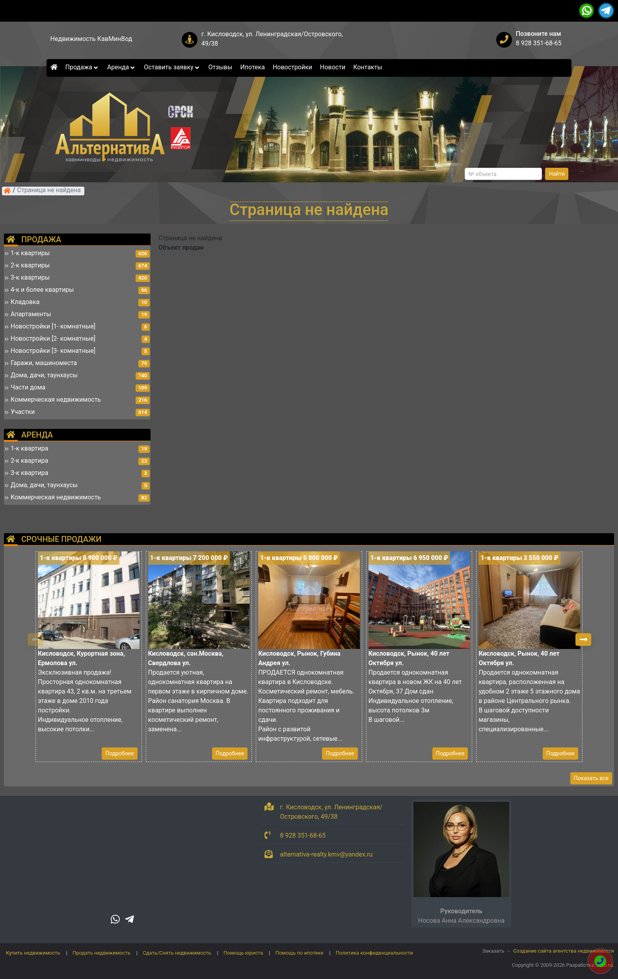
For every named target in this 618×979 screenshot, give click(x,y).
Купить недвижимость (33, 953)
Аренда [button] (121, 67)
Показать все (591, 778)
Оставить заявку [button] (172, 67)
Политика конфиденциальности (374, 953)
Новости (332, 67)
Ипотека (252, 67)
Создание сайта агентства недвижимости (563, 951)
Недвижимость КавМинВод (91, 39)
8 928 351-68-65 (539, 43)
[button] (583, 639)
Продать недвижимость (101, 953)
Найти (557, 174)
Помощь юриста (243, 953)
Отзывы (220, 67)
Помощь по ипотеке (299, 953)
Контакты (367, 67)
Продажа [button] (82, 67)
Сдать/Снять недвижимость (177, 953)
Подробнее (119, 753)
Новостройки (292, 67)
